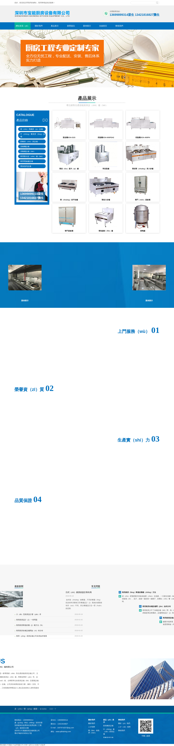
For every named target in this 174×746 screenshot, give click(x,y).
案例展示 (87, 26)
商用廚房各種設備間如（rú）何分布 (29, 631)
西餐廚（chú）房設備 (29, 141)
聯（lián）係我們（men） (93, 731)
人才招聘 (91, 727)
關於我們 (39, 26)
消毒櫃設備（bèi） (27, 151)
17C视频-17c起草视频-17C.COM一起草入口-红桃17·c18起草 (25, 745)
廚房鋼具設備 (108, 726)
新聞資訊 (71, 26)
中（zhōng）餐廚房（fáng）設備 (32, 135)
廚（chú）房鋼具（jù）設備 (31, 129)
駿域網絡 (43, 709)
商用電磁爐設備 (26, 161)
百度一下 (52, 709)
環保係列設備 (25, 166)
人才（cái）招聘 (124, 727)
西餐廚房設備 (108, 738)
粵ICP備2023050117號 (23, 733)
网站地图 (3, 745)
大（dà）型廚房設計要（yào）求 (28, 614)
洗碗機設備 (24, 146)
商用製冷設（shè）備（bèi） (32, 156)
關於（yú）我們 (124, 723)
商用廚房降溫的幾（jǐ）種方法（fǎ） (30, 625)
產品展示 (55, 26)
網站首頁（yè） (22, 26)
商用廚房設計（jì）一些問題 (26, 620)
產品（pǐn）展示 (108, 721)
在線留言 (103, 26)
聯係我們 (119, 26)
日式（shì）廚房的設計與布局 (79, 592)
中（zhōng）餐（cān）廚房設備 (109, 731)
